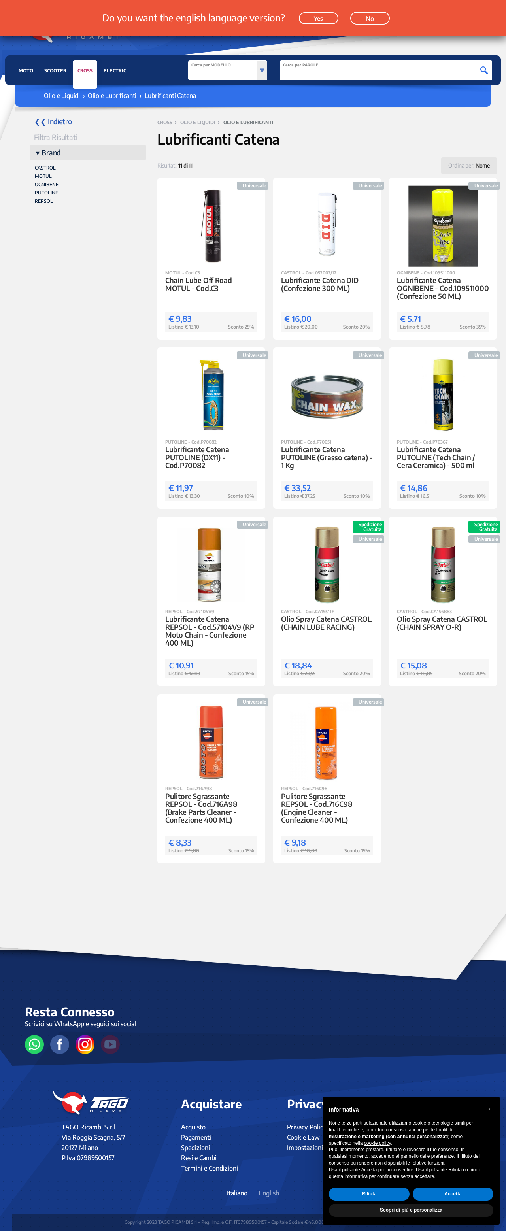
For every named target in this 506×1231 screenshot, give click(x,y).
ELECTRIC (115, 71)
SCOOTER (55, 71)
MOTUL (43, 176)
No (370, 19)
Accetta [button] (452, 1194)
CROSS (85, 72)
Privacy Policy (307, 1127)
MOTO (26, 71)
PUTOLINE (46, 193)
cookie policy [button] (377, 1143)
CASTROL (45, 168)
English (269, 1193)
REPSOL (44, 201)
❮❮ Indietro (53, 121)
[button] (489, 1109)
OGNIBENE (47, 184)
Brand (51, 152)
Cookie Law (303, 1137)
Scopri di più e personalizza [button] (411, 1210)
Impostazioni (305, 1148)
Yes (318, 18)
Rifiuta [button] (369, 1194)
